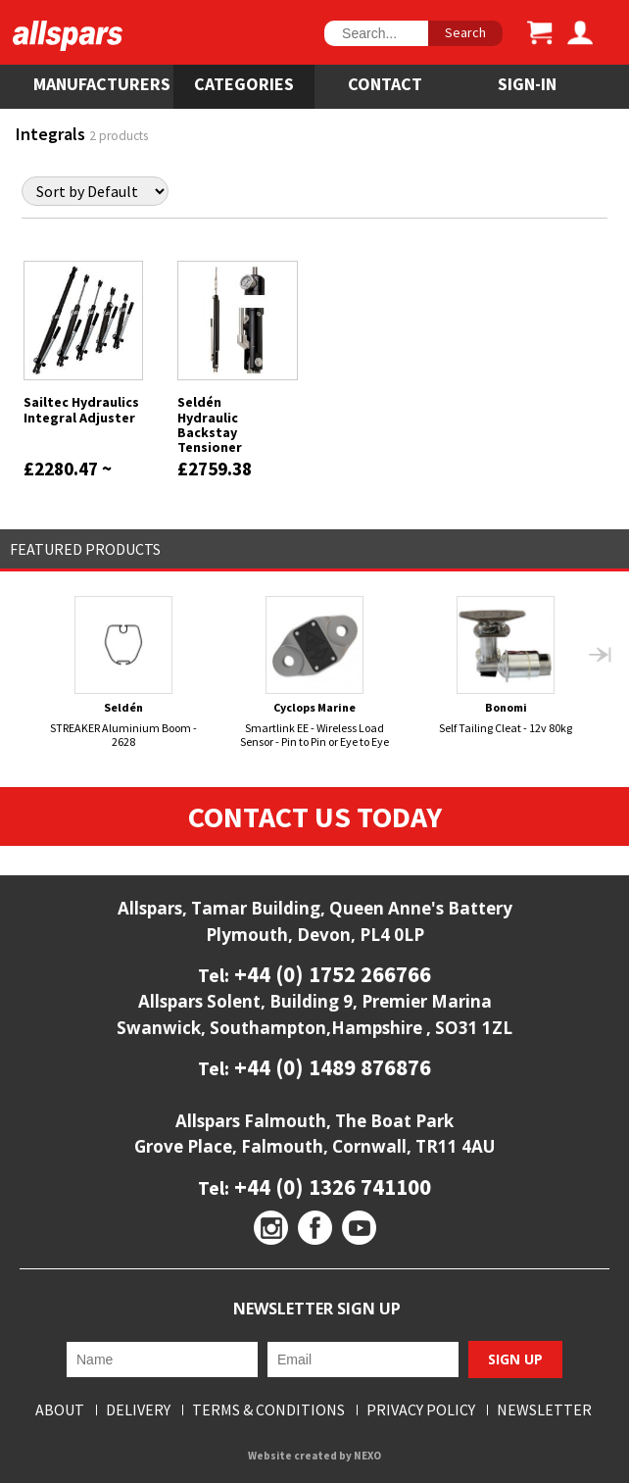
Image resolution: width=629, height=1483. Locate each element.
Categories (244, 84)
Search (465, 32)
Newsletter (544, 1410)
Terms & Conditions (268, 1410)
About (59, 1410)
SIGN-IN (527, 84)
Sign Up (515, 1359)
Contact (385, 84)
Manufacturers (101, 84)
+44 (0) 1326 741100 (330, 1186)
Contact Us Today (315, 816)
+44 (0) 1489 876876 (330, 1067)
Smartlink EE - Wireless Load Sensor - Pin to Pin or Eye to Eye (314, 672)
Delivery (138, 1410)
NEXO (367, 1455)
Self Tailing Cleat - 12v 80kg (505, 665)
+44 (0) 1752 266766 (330, 974)
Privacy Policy (420, 1410)
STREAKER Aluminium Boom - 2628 (123, 672)
